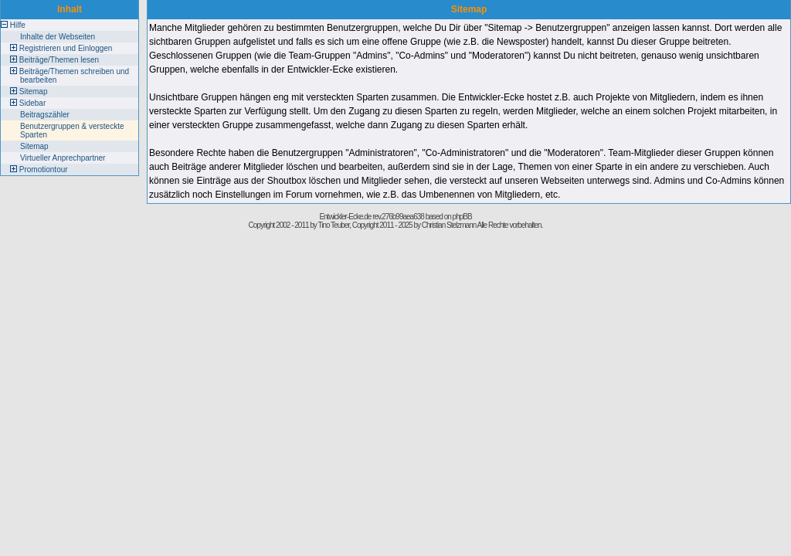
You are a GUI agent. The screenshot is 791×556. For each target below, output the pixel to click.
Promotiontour (43, 169)
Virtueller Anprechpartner (62, 158)
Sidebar (32, 103)
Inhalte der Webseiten (57, 36)
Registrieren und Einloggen (66, 48)
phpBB (462, 216)
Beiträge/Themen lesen (59, 60)
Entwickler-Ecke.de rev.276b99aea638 (371, 216)
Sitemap (33, 91)
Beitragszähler (45, 114)
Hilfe (17, 25)
